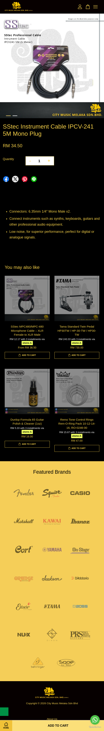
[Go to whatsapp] (95, 720)
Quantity (8, 159)
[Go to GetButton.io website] (95, 727)
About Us (52, 719)
